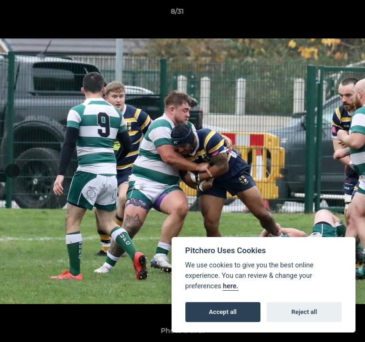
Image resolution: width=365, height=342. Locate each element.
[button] (330, 14)
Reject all (304, 311)
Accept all (223, 311)
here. (231, 286)
